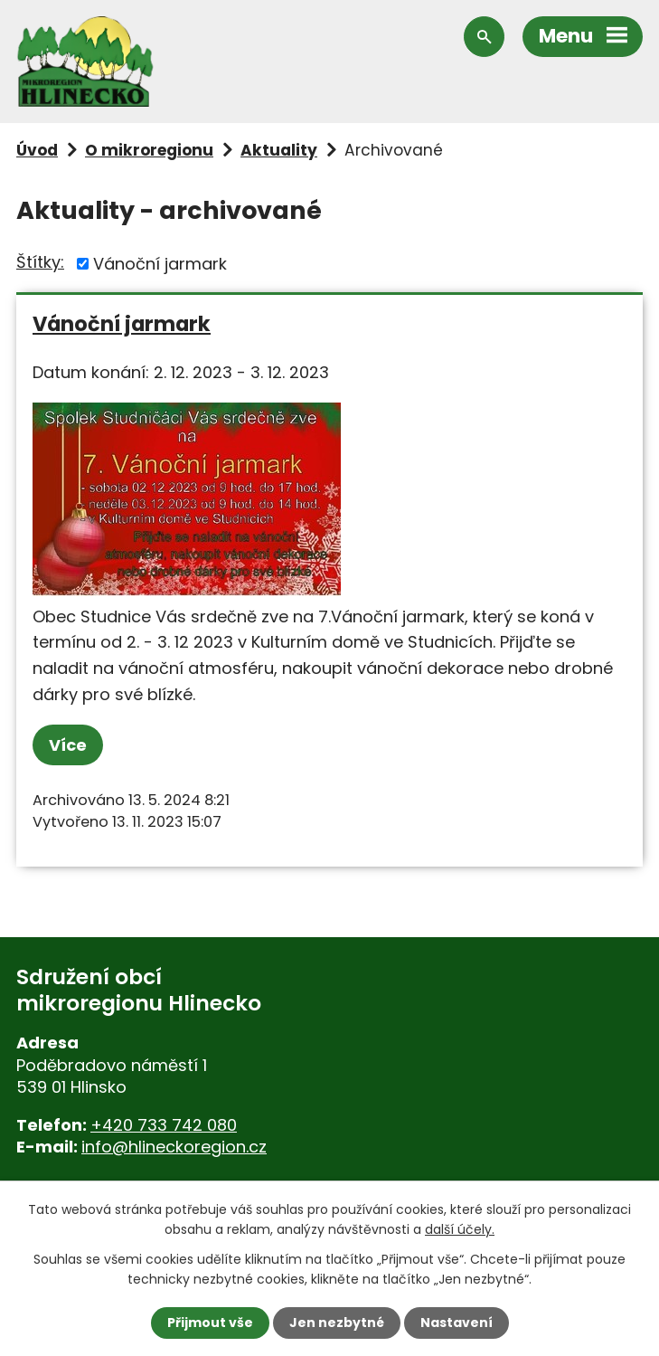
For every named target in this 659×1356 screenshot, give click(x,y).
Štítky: (40, 262)
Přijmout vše (210, 1322)
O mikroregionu (149, 150)
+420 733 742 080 (163, 1125)
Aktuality (278, 150)
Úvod (37, 150)
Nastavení (456, 1322)
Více (68, 745)
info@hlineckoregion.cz (174, 1146)
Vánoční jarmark (160, 263)
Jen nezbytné (336, 1322)
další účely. (459, 1229)
